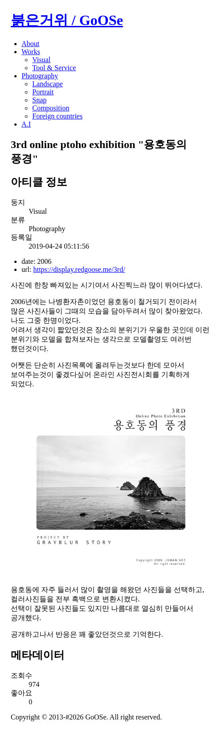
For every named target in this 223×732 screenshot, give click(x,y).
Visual (41, 59)
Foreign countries (57, 116)
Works (30, 51)
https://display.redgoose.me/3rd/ (79, 269)
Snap (39, 100)
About (30, 43)
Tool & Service (54, 68)
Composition (50, 108)
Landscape (47, 84)
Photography (39, 76)
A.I (26, 124)
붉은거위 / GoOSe (67, 20)
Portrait (43, 92)
